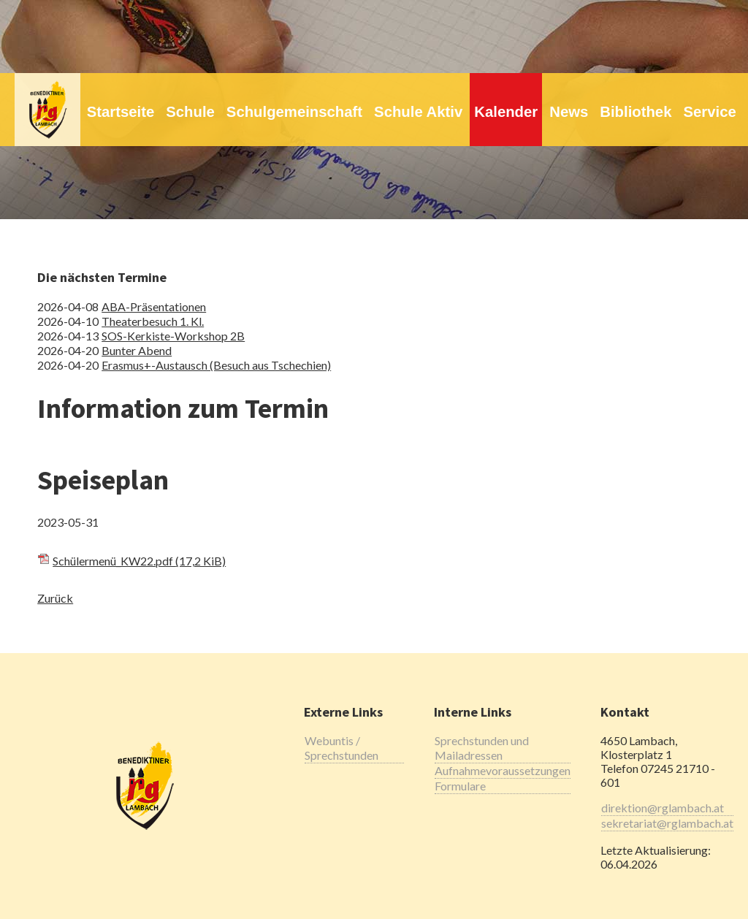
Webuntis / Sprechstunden (341, 747)
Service (709, 112)
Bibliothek (635, 112)
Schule (190, 112)
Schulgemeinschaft (294, 112)
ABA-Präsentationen (154, 306)
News (568, 112)
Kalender (506, 112)
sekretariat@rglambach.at (667, 823)
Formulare (460, 786)
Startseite (121, 112)
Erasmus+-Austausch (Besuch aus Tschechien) (216, 365)
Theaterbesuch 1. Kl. (153, 321)
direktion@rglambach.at (662, 808)
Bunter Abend (137, 350)
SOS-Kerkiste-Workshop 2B (173, 336)
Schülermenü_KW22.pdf (139, 561)
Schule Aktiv (418, 112)
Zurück (55, 598)
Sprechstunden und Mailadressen (482, 747)
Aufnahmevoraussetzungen (502, 770)
